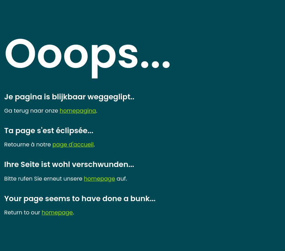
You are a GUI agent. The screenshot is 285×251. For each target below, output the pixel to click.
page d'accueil (73, 144)
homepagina (78, 111)
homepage (99, 179)
